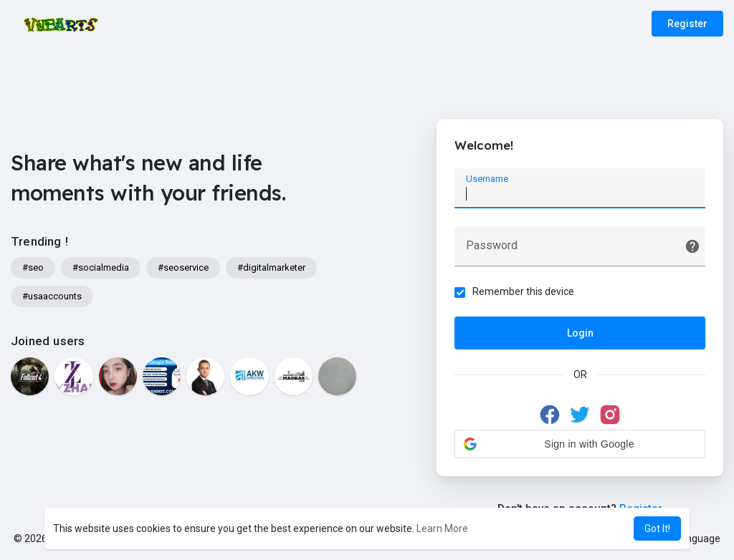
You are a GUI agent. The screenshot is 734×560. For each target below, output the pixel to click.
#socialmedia (100, 267)
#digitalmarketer (271, 267)
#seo (33, 267)
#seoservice (183, 267)
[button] (579, 444)
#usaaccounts (52, 296)
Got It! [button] (657, 528)
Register (687, 23)
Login (580, 333)
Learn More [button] (442, 528)
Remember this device (523, 291)
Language (692, 538)
